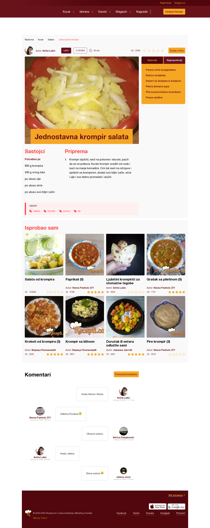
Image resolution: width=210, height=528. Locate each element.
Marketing (79, 513)
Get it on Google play (176, 506)
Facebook (121, 513)
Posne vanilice (154, 97)
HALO (44, 518)
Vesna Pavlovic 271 (40, 417)
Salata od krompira (44, 263)
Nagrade (142, 11)
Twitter (136, 513)
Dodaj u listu (177, 50)
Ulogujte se (179, 3)
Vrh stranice (176, 495)
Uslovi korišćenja (65, 513)
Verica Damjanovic (123, 437)
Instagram (165, 513)
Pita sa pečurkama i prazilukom (163, 91)
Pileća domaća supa (157, 86)
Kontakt (88, 513)
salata (36, 211)
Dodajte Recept (174, 11)
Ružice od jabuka (156, 75)
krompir (51, 211)
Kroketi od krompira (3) (44, 326)
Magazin (121, 11)
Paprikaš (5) (84, 263)
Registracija (165, 3)
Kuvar (66, 11)
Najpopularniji (174, 60)
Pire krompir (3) (166, 326)
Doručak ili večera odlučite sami (125, 326)
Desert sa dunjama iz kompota (163, 80)
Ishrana (84, 11)
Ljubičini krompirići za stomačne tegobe (125, 263)
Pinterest (180, 513)
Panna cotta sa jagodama (161, 69)
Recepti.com (41, 10)
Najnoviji (152, 60)
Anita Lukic (48, 50)
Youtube (150, 513)
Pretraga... (156, 12)
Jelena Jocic (123, 477)
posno (66, 211)
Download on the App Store (157, 506)
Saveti (102, 11)
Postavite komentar (126, 374)
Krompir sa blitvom (84, 326)
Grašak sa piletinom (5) (166, 263)
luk (79, 211)
